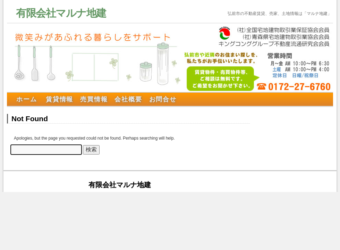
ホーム (26, 99)
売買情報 (94, 99)
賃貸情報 (59, 99)
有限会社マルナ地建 (61, 13)
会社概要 (128, 99)
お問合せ (163, 99)
